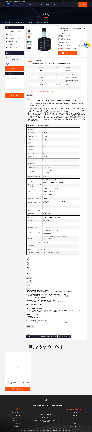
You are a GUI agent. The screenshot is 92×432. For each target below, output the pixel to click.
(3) (10, 44)
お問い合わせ (55, 4)
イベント (63, 4)
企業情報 (47, 4)
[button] (29, 50)
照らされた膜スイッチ (18, 22)
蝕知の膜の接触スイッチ (64, 336)
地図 (75, 423)
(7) (12, 47)
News (75, 420)
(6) (11, 41)
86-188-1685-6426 (82, 1)
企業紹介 (75, 412)
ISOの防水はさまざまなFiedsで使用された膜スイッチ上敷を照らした (17, 382)
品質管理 (75, 418)
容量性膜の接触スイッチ (33, 336)
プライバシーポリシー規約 (75, 426)
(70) (13, 31)
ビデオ (40, 4)
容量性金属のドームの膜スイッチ (48, 336)
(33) (13, 38)
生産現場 (75, 415)
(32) (12, 35)
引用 (83, 4)
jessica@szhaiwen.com (68, 1)
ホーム (29, 4)
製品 (35, 4)
